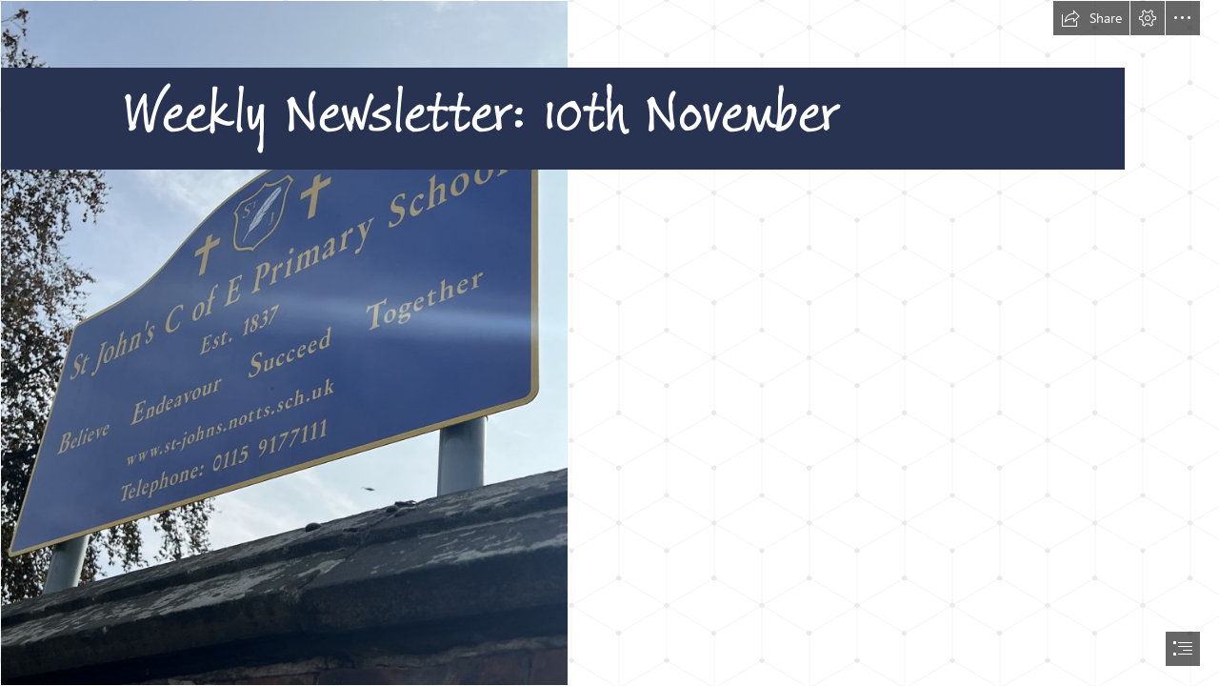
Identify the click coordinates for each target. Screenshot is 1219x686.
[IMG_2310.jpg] (609, 343)
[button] (1091, 18)
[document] (609, 343)
